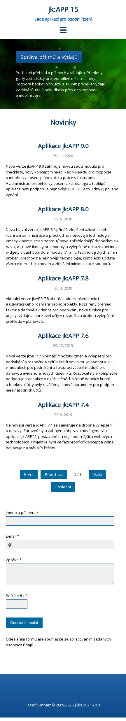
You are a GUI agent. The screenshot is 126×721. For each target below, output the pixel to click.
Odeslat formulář (24, 626)
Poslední (63, 487)
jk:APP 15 (63, 9)
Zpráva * (14, 559)
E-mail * (12, 536)
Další (97, 474)
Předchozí (54, 474)
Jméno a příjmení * (22, 512)
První (28, 474)
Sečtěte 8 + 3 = (18, 599)
